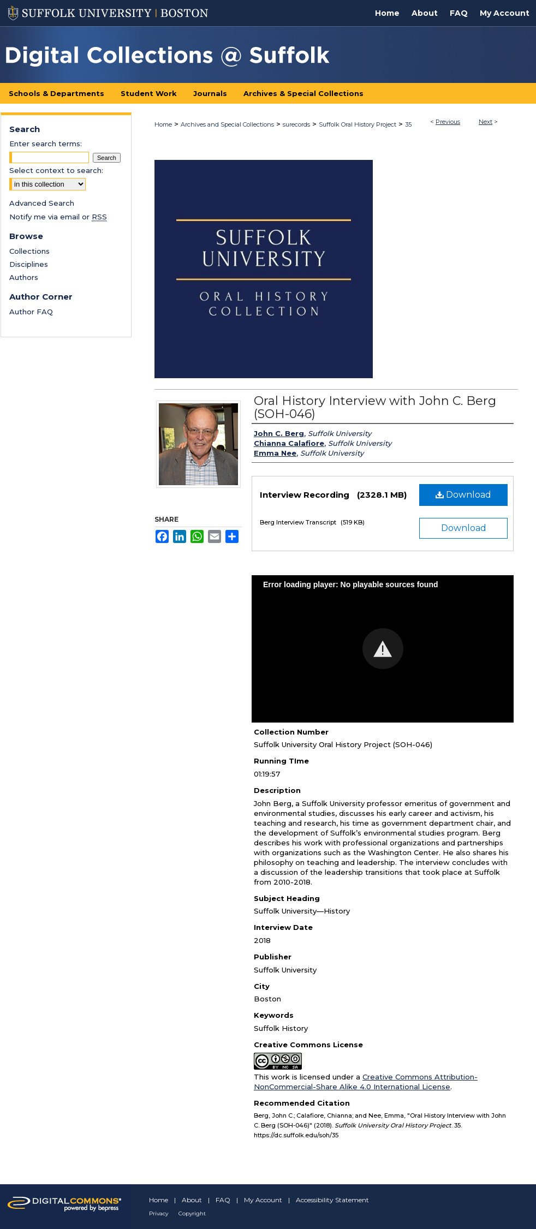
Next (485, 122)
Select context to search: (56, 170)
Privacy (158, 1213)
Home (163, 124)
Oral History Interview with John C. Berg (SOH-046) (375, 407)
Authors (23, 277)
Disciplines (28, 264)
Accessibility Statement (332, 1200)
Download (463, 495)
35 (408, 124)
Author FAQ (31, 311)
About (192, 1200)
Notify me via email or (58, 216)
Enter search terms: (45, 143)
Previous (448, 122)
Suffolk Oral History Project (357, 124)
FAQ (223, 1200)
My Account (263, 1200)
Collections (29, 251)
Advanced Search (41, 203)
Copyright (192, 1213)
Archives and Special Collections (227, 124)
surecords (296, 124)
